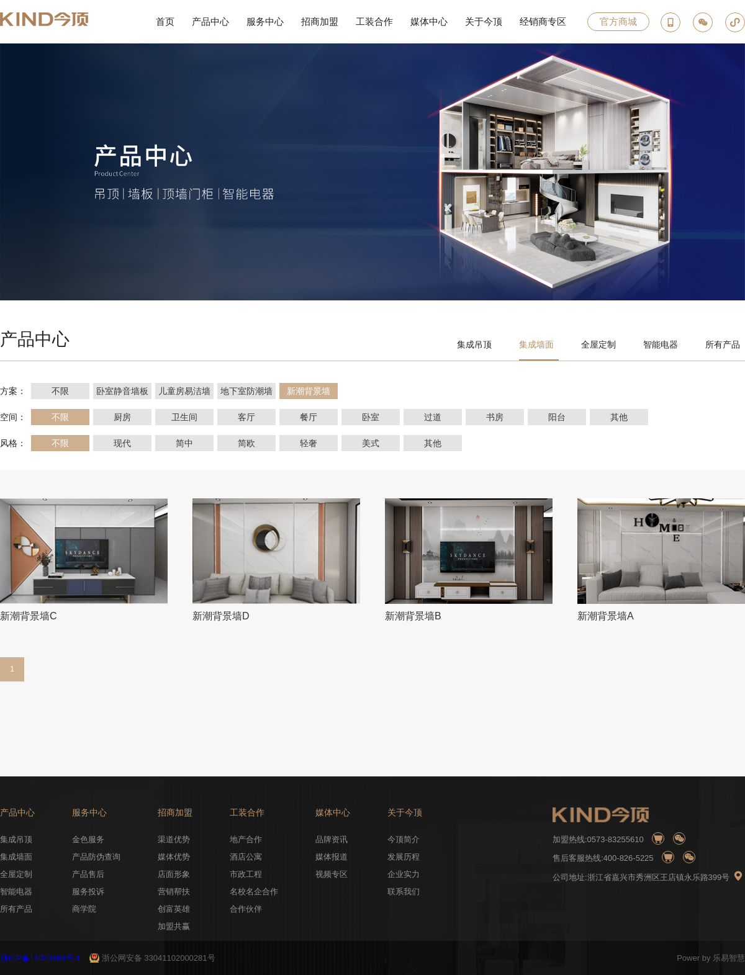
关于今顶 (483, 21)
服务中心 (265, 21)
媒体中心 (429, 21)
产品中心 (210, 21)
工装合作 (374, 21)
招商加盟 (319, 21)
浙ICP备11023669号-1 (40, 958)
